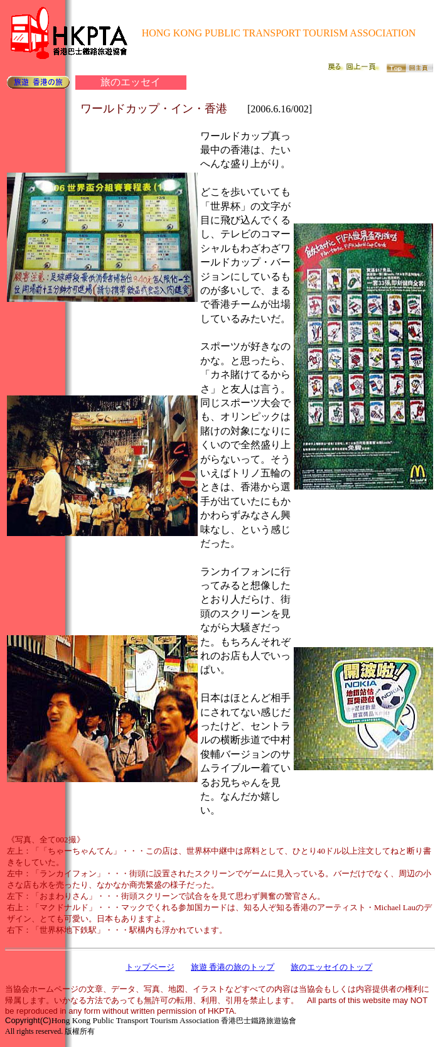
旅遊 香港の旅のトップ (232, 967)
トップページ (150, 967)
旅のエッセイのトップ (331, 967)
